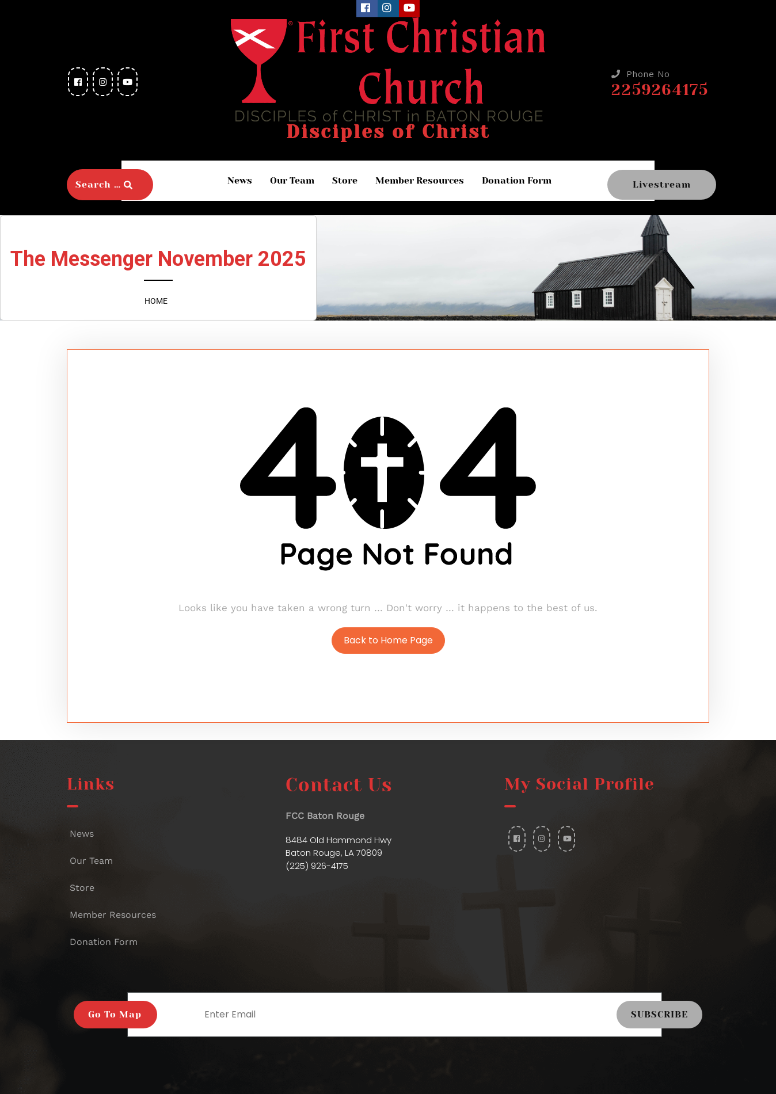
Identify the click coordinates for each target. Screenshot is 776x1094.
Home (156, 301)
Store (344, 180)
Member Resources (419, 180)
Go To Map (115, 1014)
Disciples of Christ (388, 132)
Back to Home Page (388, 640)
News (239, 180)
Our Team (292, 180)
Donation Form (516, 180)
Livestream (662, 184)
